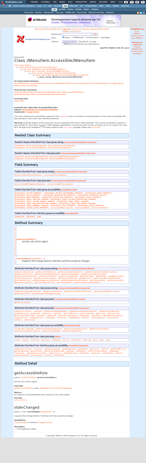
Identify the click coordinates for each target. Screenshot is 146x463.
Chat (70, 2)
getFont (57, 314)
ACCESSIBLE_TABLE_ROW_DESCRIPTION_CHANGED (36, 204)
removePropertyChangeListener (46, 294)
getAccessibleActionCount (70, 272)
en (138, 31)
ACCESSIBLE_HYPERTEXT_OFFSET (92, 195)
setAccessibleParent (72, 331)
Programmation (90, 6)
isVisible (95, 316)
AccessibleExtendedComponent (65, 83)
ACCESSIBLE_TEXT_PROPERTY (63, 206)
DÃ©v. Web (73, 6)
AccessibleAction (21, 83)
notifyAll (75, 340)
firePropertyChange (24, 329)
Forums (34, 2)
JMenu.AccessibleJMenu (73, 92)
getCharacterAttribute (45, 278)
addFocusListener (23, 312)
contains (38, 312)
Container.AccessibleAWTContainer (70, 299)
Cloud (39, 6)
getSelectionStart (24, 282)
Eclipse (86, 9)
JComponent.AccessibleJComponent (80, 142)
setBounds (50, 318)
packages (105, 37)
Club (120, 2)
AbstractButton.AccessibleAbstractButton (40, 110)
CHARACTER (19, 217)
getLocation (113, 314)
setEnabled (74, 318)
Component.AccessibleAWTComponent (77, 153)
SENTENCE (30, 217)
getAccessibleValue (68, 276)
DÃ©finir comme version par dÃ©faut (137, 36)
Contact (104, 29)
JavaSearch (110, 12)
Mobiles (116, 6)
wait (95, 340)
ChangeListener (116, 83)
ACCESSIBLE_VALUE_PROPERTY (91, 206)
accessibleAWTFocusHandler (60, 184)
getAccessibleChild (52, 291)
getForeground (87, 314)
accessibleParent (100, 208)
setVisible (29, 320)
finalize (35, 340)
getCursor (47, 314)
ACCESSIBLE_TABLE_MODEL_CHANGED (72, 202)
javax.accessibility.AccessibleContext (37, 67)
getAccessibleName (70, 274)
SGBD (101, 6)
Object (57, 337)
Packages (137, 54)
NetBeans (95, 9)
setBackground (36, 318)
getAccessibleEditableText (49, 329)
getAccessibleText (48, 276)
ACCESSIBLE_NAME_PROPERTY (27, 197)
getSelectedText (97, 280)
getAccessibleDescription (106, 291)
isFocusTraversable (67, 316)
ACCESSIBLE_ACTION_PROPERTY (28, 193)
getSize (40, 316)
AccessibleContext (69, 190)
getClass (45, 340)
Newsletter (81, 2)
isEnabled (51, 316)
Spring (70, 9)
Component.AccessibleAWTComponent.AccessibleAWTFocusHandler (45, 159)
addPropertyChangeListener (28, 291)
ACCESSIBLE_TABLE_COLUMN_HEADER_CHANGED (35, 202)
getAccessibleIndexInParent (83, 312)
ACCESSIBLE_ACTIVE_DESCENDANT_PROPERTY (63, 193)
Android (78, 9)
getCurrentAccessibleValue (107, 278)
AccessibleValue (101, 83)
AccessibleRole (15, 241)
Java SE (66, 29)
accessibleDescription (62, 208)
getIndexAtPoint (22, 280)
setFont (85, 318)
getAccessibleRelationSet (93, 274)
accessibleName (82, 208)
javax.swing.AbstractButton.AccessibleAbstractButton (62, 75)
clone (17, 340)
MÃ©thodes (137, 49)
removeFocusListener (112, 316)
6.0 (78, 31)
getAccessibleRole (25, 239)
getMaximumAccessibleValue (46, 280)
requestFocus (21, 318)
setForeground (98, 318)
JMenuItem (19, 101)
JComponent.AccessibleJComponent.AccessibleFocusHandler (43, 148)
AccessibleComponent (40, 83)
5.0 (72, 31)
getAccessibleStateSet (26, 276)
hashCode (56, 340)
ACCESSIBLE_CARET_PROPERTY (98, 193)
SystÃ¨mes (125, 6)
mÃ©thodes (77, 37)
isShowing (84, 316)
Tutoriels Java (48, 12)
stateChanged (23, 259)
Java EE (76, 29)
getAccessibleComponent (55, 312)
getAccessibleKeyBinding (47, 274)
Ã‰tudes (103, 2)
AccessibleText (86, 83)
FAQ (55, 2)
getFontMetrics (70, 314)
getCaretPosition (23, 278)
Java (65, 6)
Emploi (93, 2)
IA (45, 6)
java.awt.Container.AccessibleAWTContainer (48, 71)
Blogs (62, 2)
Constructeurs (137, 51)
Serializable (32, 86)
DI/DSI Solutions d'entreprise (23, 6)
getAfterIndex (87, 276)
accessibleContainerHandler (28, 175)
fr (135, 31)
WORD (39, 217)
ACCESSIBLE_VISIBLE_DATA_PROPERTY (31, 208)
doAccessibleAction (24, 272)
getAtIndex (101, 276)
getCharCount (85, 278)
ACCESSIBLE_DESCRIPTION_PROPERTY (59, 195)
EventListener (20, 86)
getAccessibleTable (99, 329)
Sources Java (81, 12)
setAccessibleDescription (27, 331)
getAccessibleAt (22, 302)
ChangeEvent (36, 259)
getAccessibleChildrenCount (78, 291)
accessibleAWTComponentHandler (30, 184)
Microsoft (57, 6)
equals (25, 340)
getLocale (101, 314)
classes (66, 37)
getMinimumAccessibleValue (74, 280)
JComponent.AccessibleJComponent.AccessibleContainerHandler (45, 146)
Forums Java (28, 12)
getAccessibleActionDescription (101, 272)
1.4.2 (65, 31)
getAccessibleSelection (75, 329)
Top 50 (50, 29)
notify (66, 340)
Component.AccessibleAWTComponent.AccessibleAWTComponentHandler (47, 157)
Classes (137, 47)
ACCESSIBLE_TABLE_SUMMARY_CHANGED (31, 206)
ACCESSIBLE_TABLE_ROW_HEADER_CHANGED (77, 204)
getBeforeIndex (116, 276)
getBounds (35, 314)
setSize (18, 320)
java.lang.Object (22, 65)
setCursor (62, 318)
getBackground (21, 314)
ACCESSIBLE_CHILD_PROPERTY (28, 195)
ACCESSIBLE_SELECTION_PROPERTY (57, 197)
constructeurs (92, 37)
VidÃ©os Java (70, 12)
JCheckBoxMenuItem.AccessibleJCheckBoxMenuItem (37, 92)
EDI (81, 6)
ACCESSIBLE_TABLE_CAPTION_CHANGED (31, 199)
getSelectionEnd (115, 280)
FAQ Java (38, 12)
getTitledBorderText (45, 282)
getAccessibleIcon (24, 274)
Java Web (62, 9)
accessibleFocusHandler (55, 175)
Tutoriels (45, 2)
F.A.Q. (58, 29)
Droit (113, 2)
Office (108, 6)
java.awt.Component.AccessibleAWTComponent (43, 69)
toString (87, 340)
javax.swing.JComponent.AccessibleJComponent (53, 73)
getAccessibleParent (109, 312)
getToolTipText (64, 282)
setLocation (112, 318)
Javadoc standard (90, 29)
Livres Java (59, 12)
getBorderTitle (22, 294)
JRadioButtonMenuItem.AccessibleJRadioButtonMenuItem (40, 94)
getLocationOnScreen (25, 316)
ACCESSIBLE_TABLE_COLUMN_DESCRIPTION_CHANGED (73, 199)
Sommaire (40, 29)
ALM (49, 6)
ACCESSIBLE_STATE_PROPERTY (88, 197)
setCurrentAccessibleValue (87, 282)
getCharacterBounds (67, 278)
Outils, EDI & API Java (96, 12)
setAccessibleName (51, 331)
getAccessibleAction (46, 272)
